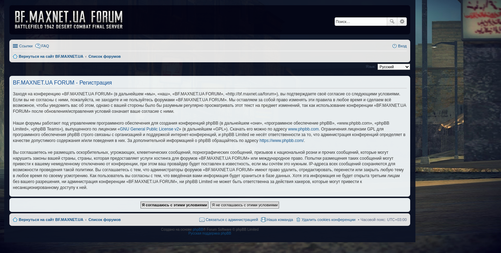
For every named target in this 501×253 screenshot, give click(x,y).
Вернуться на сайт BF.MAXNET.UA (51, 220)
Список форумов (104, 220)
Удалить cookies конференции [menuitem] (329, 220)
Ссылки (26, 46)
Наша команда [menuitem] (280, 220)
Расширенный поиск (402, 21)
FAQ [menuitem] (45, 46)
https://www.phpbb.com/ (282, 140)
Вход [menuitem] (402, 46)
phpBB (198, 229)
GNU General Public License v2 (149, 129)
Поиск (392, 21)
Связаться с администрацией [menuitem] (232, 220)
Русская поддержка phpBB (209, 233)
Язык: (371, 66)
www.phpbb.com (303, 129)
